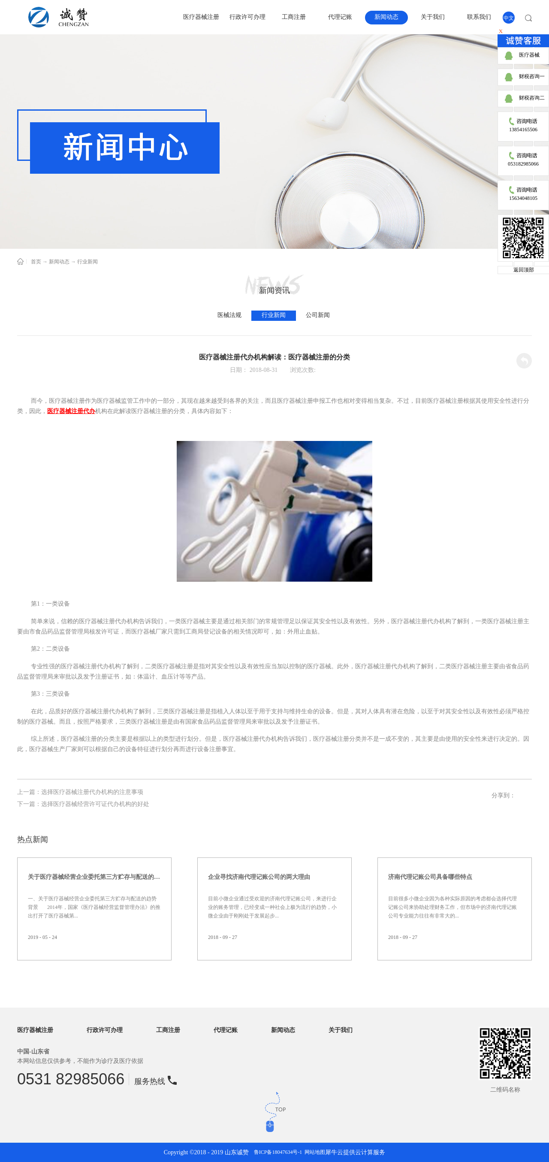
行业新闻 (87, 262)
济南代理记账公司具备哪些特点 (430, 877)
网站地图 (313, 1152)
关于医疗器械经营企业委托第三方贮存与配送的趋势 (94, 877)
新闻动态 (59, 262)
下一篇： (83, 804)
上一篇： (80, 792)
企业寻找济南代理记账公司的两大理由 (259, 877)
